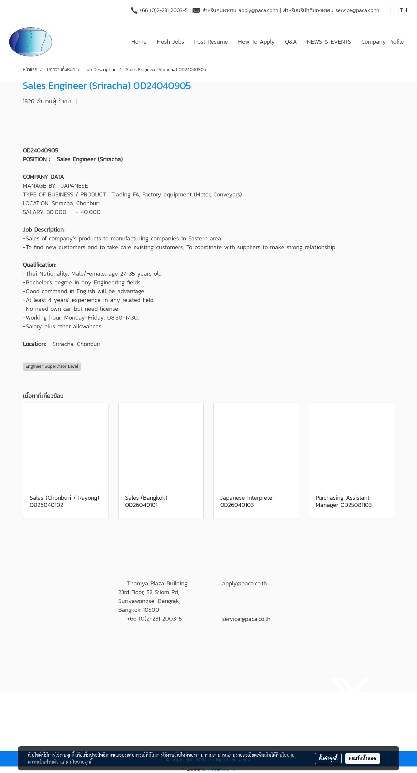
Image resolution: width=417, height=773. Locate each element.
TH (399, 10)
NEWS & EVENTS (329, 41)
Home (139, 41)
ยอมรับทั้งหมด (362, 758)
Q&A (291, 41)
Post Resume (211, 41)
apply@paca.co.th (258, 10)
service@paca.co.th (357, 10)
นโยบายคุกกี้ (81, 762)
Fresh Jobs (170, 41)
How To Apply (256, 41)
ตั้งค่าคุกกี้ (328, 758)
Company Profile (382, 41)
